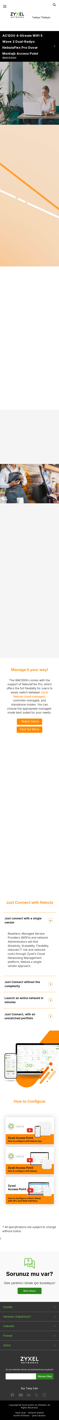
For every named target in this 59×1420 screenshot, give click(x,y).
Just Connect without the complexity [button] (22, 984)
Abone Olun (45, 1376)
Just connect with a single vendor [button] (23, 920)
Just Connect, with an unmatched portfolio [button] (20, 1016)
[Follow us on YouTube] (21, 1395)
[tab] (29, 920)
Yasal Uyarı (20, 1412)
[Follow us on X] (36, 1395)
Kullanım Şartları (36, 1412)
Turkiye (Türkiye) (41, 17)
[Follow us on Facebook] (12, 1395)
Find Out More (29, 729)
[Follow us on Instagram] (44, 1395)
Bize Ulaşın (29, 1290)
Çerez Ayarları (39, 1415)
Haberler (8, 1326)
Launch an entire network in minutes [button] (24, 1000)
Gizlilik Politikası (21, 1415)
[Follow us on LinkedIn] (28, 1395)
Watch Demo (30, 721)
